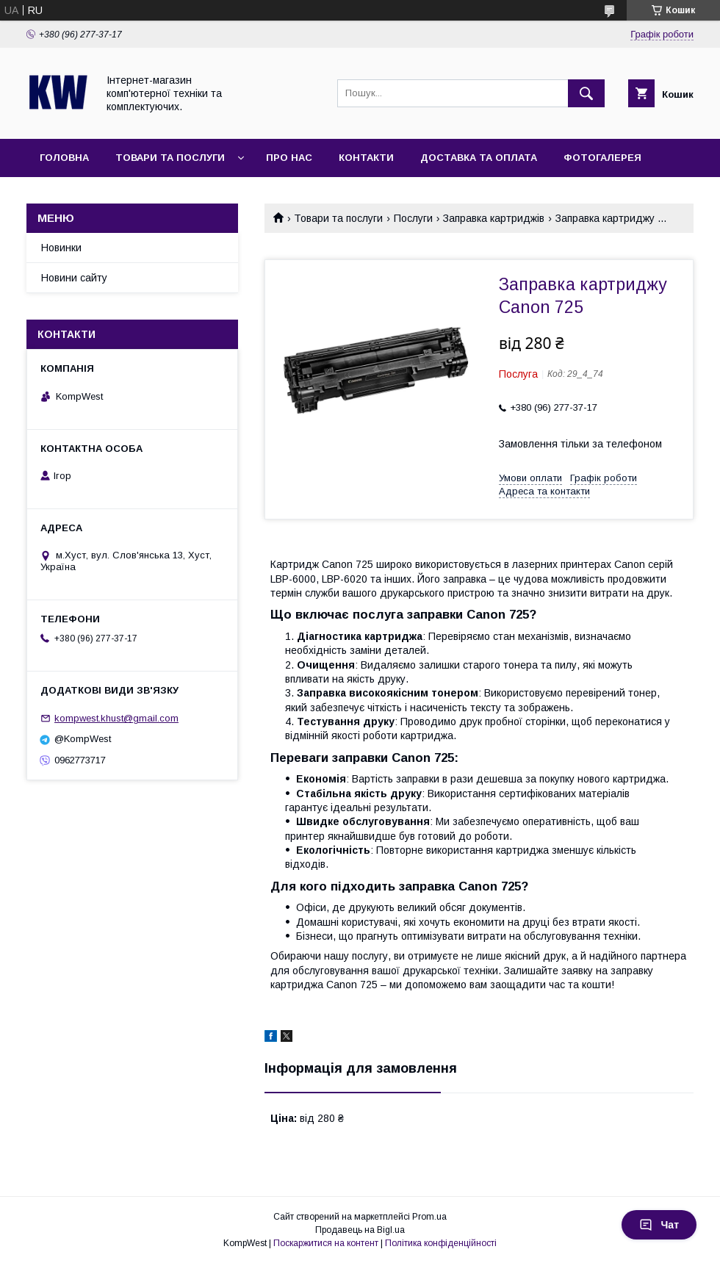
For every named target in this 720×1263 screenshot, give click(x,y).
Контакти (366, 157)
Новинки (61, 247)
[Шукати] (586, 93)
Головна (64, 157)
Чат (659, 1224)
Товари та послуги (170, 157)
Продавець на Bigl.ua (360, 1230)
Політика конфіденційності (441, 1243)
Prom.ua (429, 1217)
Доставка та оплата (478, 157)
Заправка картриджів (493, 218)
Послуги (413, 218)
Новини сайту (74, 278)
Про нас (289, 157)
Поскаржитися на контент (325, 1243)
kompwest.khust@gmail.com (116, 718)
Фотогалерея (602, 157)
